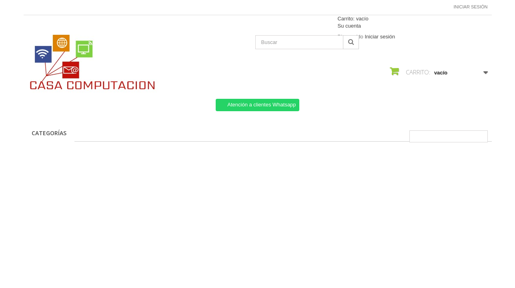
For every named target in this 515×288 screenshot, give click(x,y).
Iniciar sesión (471, 6)
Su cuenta (349, 26)
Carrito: (352, 19)
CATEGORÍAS (49, 133)
